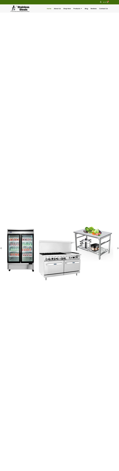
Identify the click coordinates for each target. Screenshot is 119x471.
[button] (95, 2)
